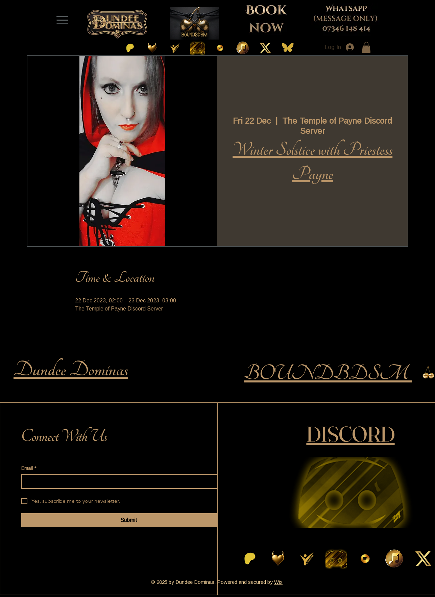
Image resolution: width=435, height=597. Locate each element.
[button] (366, 47)
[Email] (126, 481)
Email (28, 468)
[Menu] (62, 20)
